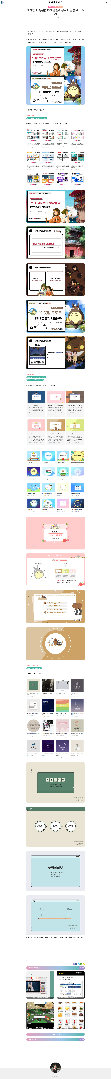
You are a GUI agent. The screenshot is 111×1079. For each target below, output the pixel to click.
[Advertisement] (55, 949)
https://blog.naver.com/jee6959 (36, 118)
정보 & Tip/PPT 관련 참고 (55, 6)
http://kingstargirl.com (34, 668)
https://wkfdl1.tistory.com (35, 380)
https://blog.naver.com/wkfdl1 (36, 377)
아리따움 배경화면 (55, 2)
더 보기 (82, 968)
